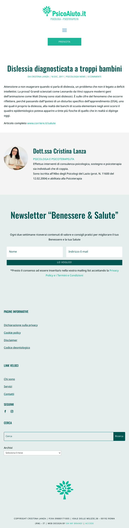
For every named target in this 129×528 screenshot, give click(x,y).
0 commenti (94, 77)
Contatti (9, 394)
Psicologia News (75, 77)
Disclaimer (10, 341)
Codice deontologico (17, 348)
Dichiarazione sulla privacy (21, 325)
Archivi (8, 448)
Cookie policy (12, 333)
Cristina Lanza (40, 77)
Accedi (89, 523)
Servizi (8, 387)
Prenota (64, 42)
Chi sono (9, 379)
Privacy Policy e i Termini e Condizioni (82, 273)
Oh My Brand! (74, 523)
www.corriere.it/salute (41, 124)
